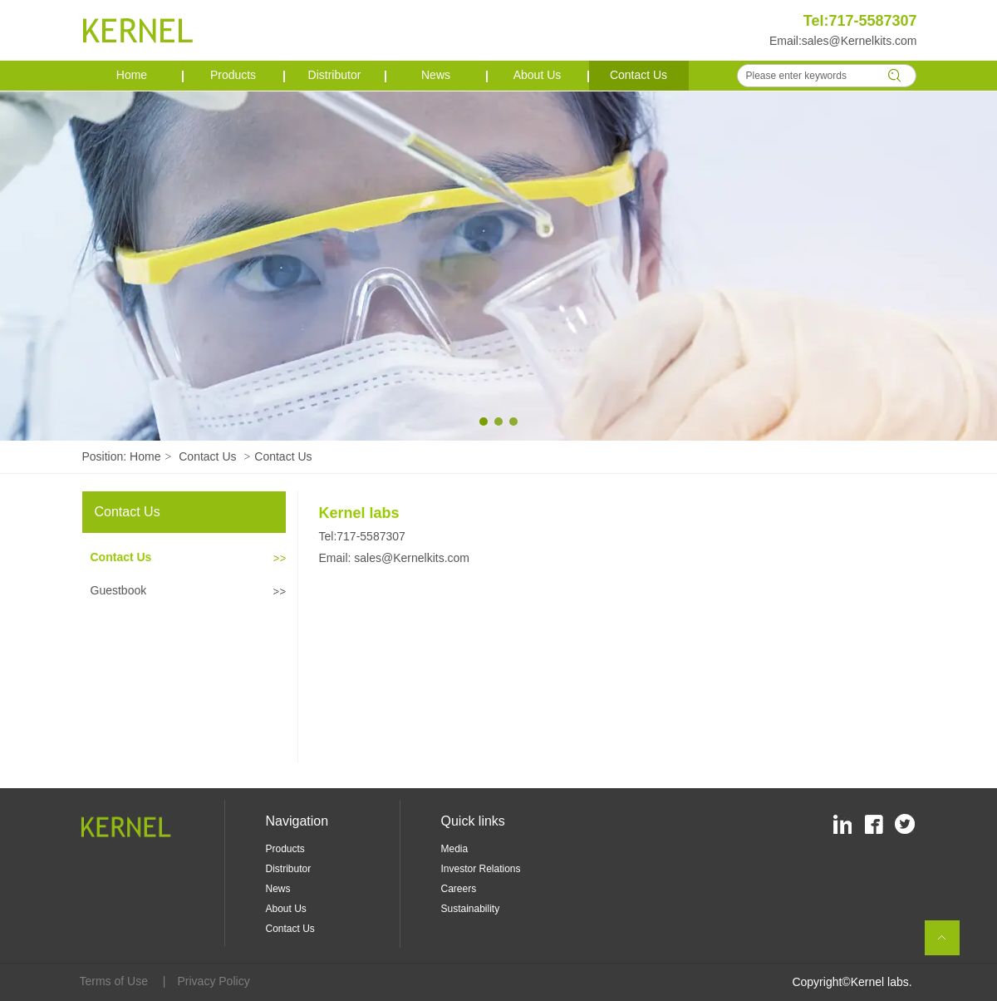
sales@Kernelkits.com (859, 40)
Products (285, 849)
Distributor (289, 869)
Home (145, 456)
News (278, 889)
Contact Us (207, 456)
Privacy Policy (214, 981)
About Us (286, 909)
